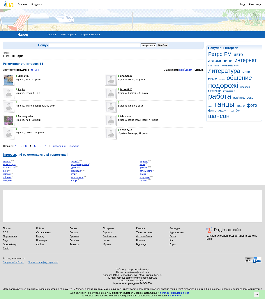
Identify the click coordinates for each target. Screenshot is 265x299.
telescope (124, 116)
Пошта (6, 228)
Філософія (9, 167)
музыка (222, 79)
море (246, 72)
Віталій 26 (125, 89)
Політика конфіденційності (43, 262)
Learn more (174, 295)
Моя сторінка (68, 34)
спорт (210, 106)
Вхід (242, 4)
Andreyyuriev (24, 116)
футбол (235, 110)
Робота (40, 228)
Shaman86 (125, 76)
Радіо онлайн (227, 229)
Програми (108, 228)
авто (238, 54)
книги (216, 66)
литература (224, 70)
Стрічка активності (91, 34)
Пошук (73, 228)
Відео (6, 240)
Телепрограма (144, 232)
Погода (74, 232)
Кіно (5, 170)
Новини (140, 240)
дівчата (75, 167)
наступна (74, 146)
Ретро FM (220, 54)
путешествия (229, 91)
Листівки (74, 240)
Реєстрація (255, 4)
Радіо (6, 248)
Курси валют (176, 232)
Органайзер (9, 244)
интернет (245, 60)
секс (250, 97)
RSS (5, 232)
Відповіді (141, 244)
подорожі (223, 85)
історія (7, 174)
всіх (181, 69)
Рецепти (74, 244)
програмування (80, 164)
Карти (106, 240)
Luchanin (22, 76)
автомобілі (145, 170)
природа (245, 87)
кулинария (230, 65)
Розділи (35, 4)
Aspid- (20, 89)
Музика (107, 244)
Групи (172, 244)
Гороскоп (108, 232)
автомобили (220, 60)
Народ (40, 236)
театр (241, 105)
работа (219, 96)
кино (210, 66)
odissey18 (125, 129)
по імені (35, 69)
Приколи (74, 236)
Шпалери (41, 240)
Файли (40, 244)
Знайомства (110, 236)
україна (143, 161)
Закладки (174, 228)
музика (212, 78)
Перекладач (10, 236)
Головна (22, 4)
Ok (256, 294)
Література (9, 164)
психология (214, 90)
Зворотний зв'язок (13, 262)
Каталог (140, 228)
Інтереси (9, 154)
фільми (7, 177)
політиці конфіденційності (175, 292)
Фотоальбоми (144, 236)
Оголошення (43, 232)
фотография (218, 110)
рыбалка (239, 97)
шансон (218, 115)
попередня (59, 146)
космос (7, 161)
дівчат (188, 69)
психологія (77, 177)
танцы (224, 104)
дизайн (75, 161)
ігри (73, 174)
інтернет (8, 180)
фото (252, 105)
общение (239, 77)
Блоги (172, 236)
